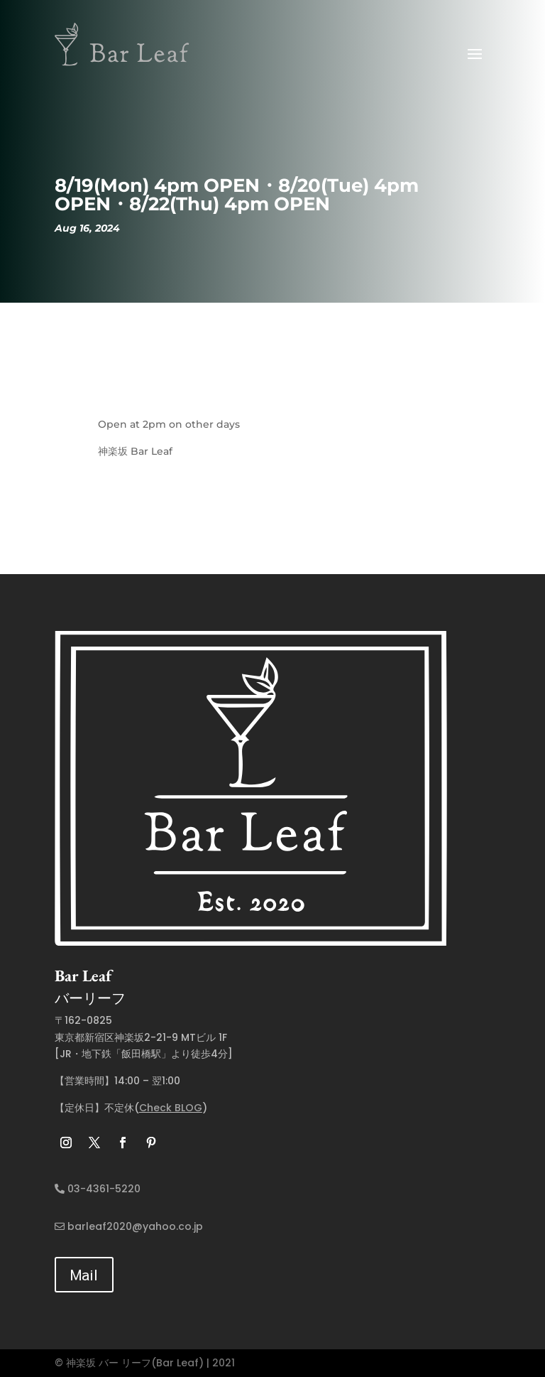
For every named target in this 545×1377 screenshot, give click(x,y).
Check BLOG (170, 1108)
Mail (84, 1274)
